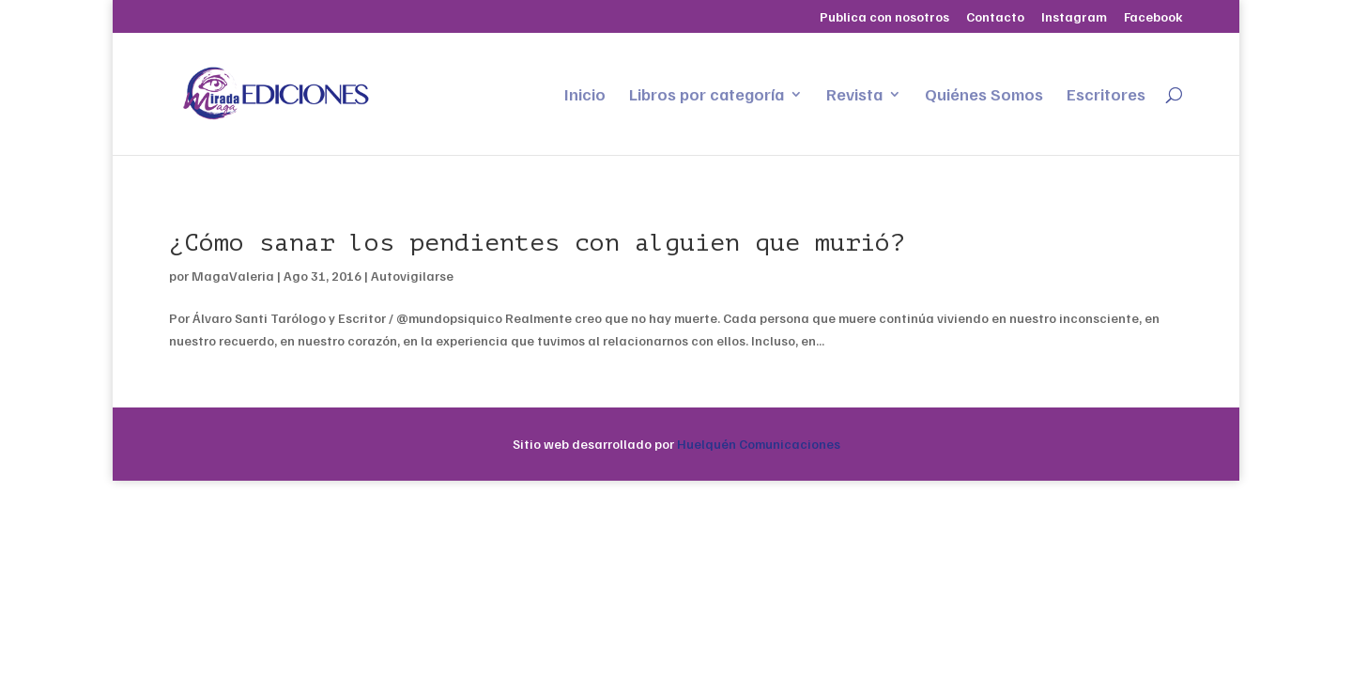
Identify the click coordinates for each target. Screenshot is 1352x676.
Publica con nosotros (884, 17)
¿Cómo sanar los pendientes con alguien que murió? (537, 242)
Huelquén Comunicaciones (758, 444)
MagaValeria (233, 276)
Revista (854, 95)
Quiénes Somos (984, 95)
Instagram (1074, 17)
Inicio (585, 95)
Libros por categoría (706, 95)
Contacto (995, 17)
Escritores (1106, 95)
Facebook (1153, 17)
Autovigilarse (412, 276)
